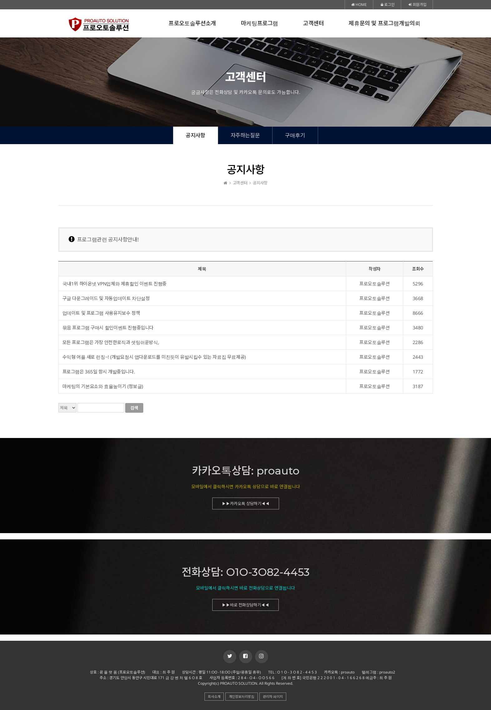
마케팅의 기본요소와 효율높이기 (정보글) (102, 386)
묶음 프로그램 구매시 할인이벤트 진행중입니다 (108, 327)
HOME (359, 4)
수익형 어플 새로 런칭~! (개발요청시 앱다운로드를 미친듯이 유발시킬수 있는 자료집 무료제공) (154, 357)
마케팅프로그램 (259, 23)
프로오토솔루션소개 (192, 23)
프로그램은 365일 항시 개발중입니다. (98, 371)
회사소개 (214, 696)
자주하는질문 (245, 135)
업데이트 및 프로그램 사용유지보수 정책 (101, 313)
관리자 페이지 (273, 696)
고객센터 (313, 23)
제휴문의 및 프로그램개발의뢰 (384, 23)
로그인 (388, 4)
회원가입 (417, 4)
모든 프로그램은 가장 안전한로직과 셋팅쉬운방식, (110, 342)
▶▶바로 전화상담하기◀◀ (245, 607)
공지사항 (195, 135)
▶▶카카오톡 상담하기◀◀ (245, 506)
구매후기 (295, 135)
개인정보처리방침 (241, 696)
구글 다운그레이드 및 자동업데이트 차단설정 (106, 298)
